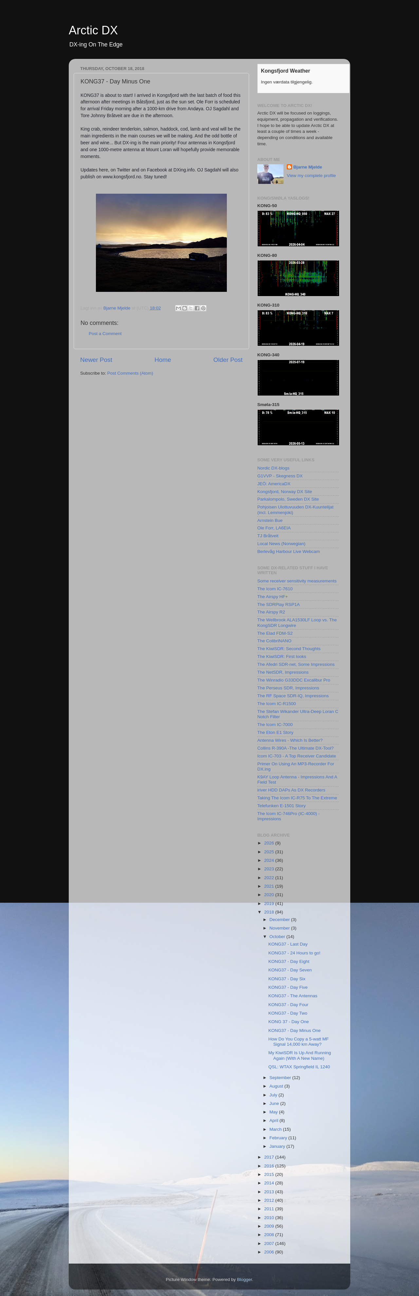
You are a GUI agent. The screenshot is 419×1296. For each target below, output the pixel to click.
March (276, 1129)
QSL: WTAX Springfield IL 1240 (299, 1066)
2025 (269, 851)
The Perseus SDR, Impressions (288, 687)
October (277, 936)
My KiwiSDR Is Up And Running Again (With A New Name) (299, 1055)
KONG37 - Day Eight (288, 961)
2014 (269, 1183)
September (280, 1077)
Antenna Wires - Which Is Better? (290, 740)
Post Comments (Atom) (130, 373)
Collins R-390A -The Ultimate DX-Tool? (295, 748)
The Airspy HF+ (272, 596)
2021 (269, 886)
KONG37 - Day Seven (290, 970)
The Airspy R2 (271, 612)
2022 (269, 877)
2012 (269, 1200)
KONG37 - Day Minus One (294, 1030)
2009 (269, 1226)
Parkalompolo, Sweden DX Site (288, 499)
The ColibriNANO (274, 640)
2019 (269, 903)
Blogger (244, 1279)
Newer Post (96, 359)
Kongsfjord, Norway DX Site (284, 491)
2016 (269, 1165)
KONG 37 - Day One (288, 1021)
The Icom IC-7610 (275, 588)
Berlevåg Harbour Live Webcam (288, 551)
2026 (269, 843)
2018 (269, 912)
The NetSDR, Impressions (283, 672)
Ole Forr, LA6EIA (274, 527)
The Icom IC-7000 (275, 724)
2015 (269, 1174)
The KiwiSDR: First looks (281, 656)
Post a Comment (105, 333)
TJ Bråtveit (268, 535)
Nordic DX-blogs (273, 468)
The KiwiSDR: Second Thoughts (288, 648)
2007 (269, 1243)
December (280, 919)
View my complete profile (311, 175)
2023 (269, 868)
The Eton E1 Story (275, 732)
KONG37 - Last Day (288, 944)
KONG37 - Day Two (287, 1013)
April (274, 1120)
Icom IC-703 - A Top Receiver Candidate (296, 756)
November (280, 928)
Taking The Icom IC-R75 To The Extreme (297, 797)
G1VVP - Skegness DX (280, 475)
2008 (269, 1234)
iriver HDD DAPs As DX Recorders (291, 790)
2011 (269, 1208)
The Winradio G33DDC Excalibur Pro (293, 680)
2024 (269, 860)
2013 (269, 1191)
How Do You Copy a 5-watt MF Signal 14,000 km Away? (298, 1042)
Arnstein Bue (269, 520)
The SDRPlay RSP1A (278, 604)
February (278, 1137)
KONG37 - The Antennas (293, 995)
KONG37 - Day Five (288, 987)
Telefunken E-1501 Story (281, 805)
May (274, 1112)
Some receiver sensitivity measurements (297, 580)
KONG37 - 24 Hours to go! (294, 952)
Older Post (228, 359)
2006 (269, 1252)
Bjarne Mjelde (307, 167)
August (276, 1086)
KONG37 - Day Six (286, 978)
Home (163, 359)
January (277, 1146)
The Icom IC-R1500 (276, 703)
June (274, 1103)
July (274, 1094)
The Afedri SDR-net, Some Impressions (296, 664)
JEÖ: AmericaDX (273, 483)
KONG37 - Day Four (288, 1004)
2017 (269, 1157)
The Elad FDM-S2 (275, 633)
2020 (269, 894)
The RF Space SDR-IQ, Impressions (293, 695)
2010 (269, 1217)
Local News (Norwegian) (281, 543)
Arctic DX (93, 30)
